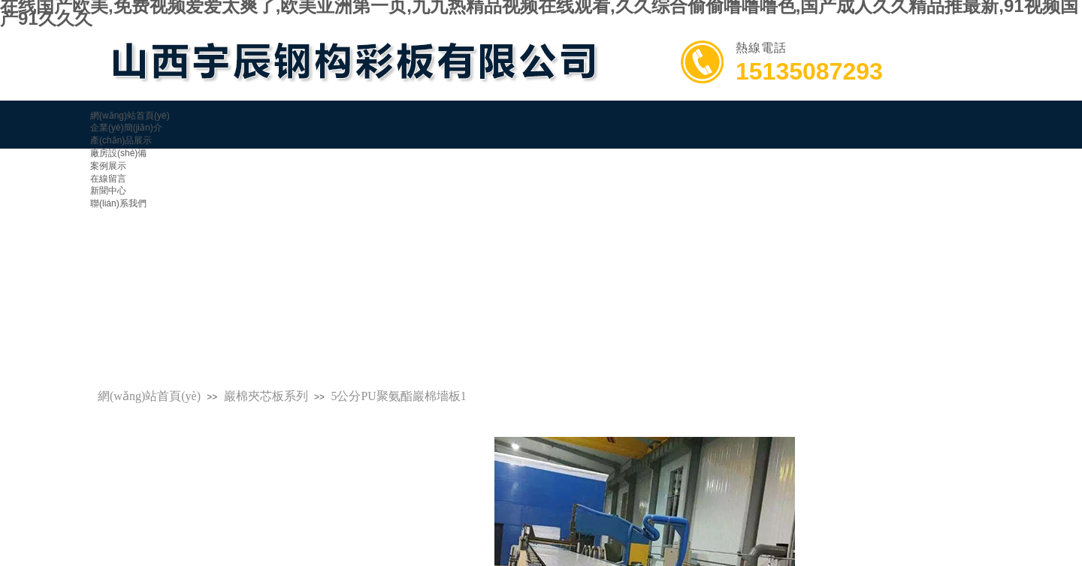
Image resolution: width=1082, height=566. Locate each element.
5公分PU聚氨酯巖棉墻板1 (398, 396)
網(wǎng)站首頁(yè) (149, 396)
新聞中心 (108, 190)
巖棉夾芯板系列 (266, 396)
